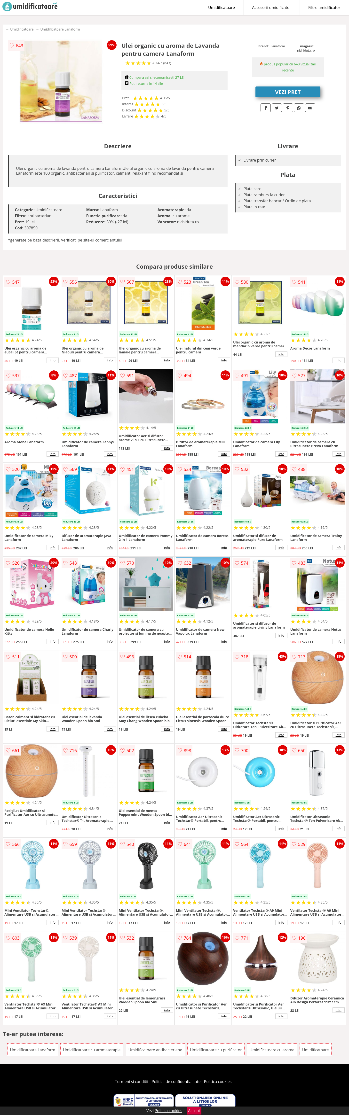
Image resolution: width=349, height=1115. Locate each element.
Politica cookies (218, 1081)
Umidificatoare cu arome (272, 1050)
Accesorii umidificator (271, 7)
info (53, 360)
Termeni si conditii (131, 1081)
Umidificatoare (221, 7)
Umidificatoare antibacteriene (155, 1050)
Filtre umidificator (324, 7)
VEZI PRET (288, 91)
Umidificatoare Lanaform (60, 29)
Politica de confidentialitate (176, 1081)
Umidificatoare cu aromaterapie (92, 1050)
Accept (194, 1110)
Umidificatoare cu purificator (216, 1050)
